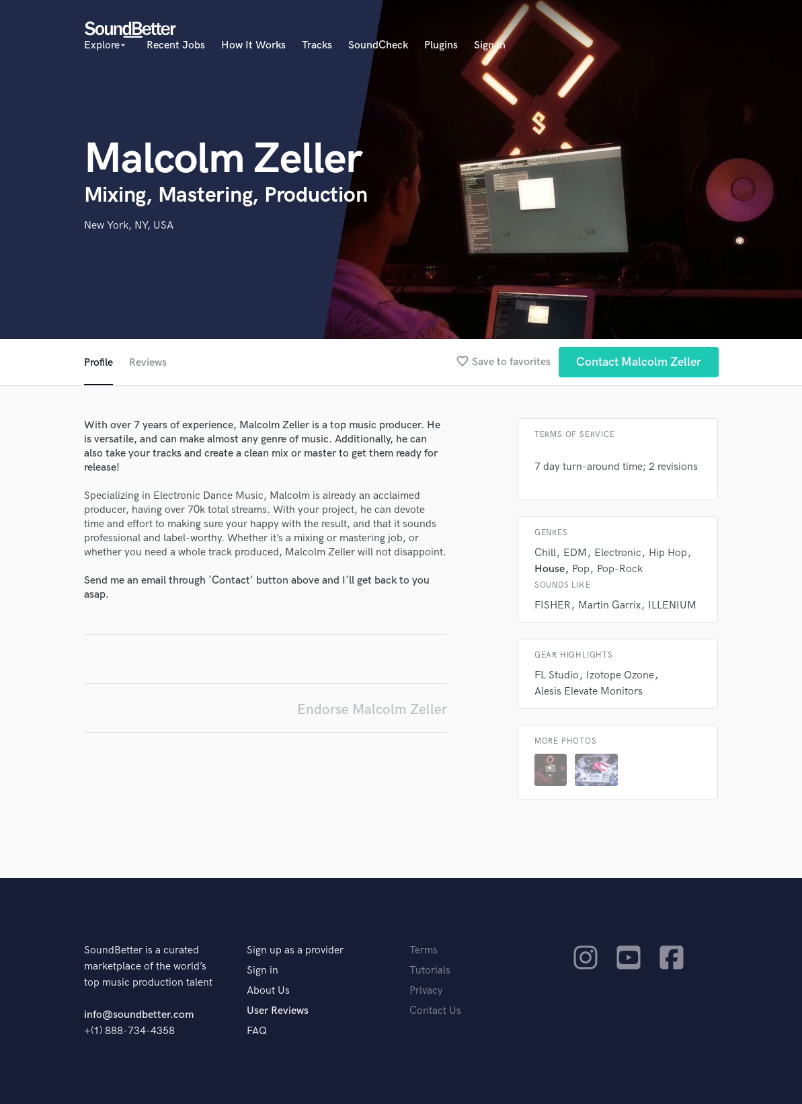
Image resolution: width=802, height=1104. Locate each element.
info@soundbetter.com (139, 1015)
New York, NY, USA (128, 225)
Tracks (317, 45)
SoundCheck (378, 45)
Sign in (490, 45)
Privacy (426, 990)
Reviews (148, 362)
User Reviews (278, 1010)
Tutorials (429, 970)
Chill (545, 553)
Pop (581, 569)
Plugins (441, 45)
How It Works (253, 45)
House (549, 569)
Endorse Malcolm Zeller (372, 709)
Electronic (617, 553)
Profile (98, 362)
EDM (575, 553)
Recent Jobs (176, 45)
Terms (423, 950)
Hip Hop (668, 553)
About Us (268, 990)
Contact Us (435, 1010)
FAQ (257, 1031)
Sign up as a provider (295, 950)
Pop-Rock (620, 569)
